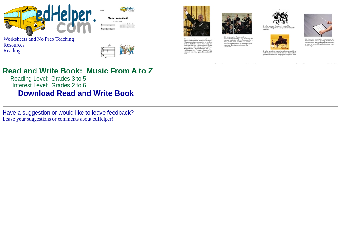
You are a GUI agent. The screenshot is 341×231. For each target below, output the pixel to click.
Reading (12, 50)
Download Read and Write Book (76, 93)
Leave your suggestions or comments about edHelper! (58, 119)
